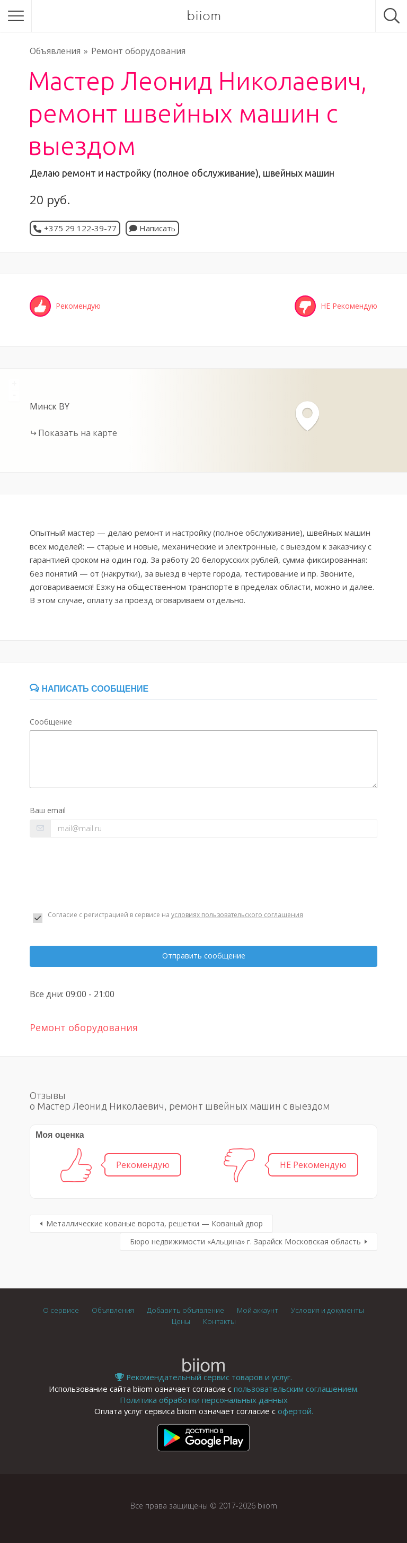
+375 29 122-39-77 (80, 228)
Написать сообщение (89, 688)
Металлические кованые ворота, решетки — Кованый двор (154, 1223)
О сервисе (61, 1310)
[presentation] (110, 874)
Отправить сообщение (203, 956)
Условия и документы (327, 1310)
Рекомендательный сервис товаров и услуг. (203, 1377)
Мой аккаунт (257, 1310)
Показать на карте (77, 433)
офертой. (295, 1411)
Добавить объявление (185, 1310)
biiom (204, 15)
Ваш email (48, 810)
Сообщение (51, 722)
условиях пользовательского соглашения (237, 914)
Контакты (219, 1321)
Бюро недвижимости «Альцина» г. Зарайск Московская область (245, 1241)
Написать (152, 228)
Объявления (55, 51)
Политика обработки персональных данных (204, 1399)
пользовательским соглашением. (296, 1388)
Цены (181, 1321)
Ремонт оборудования (138, 51)
